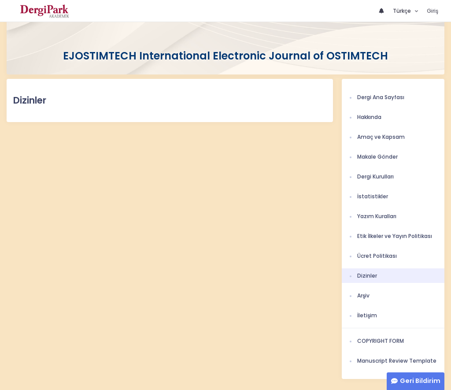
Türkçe (402, 11)
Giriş (432, 11)
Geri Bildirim (420, 380)
